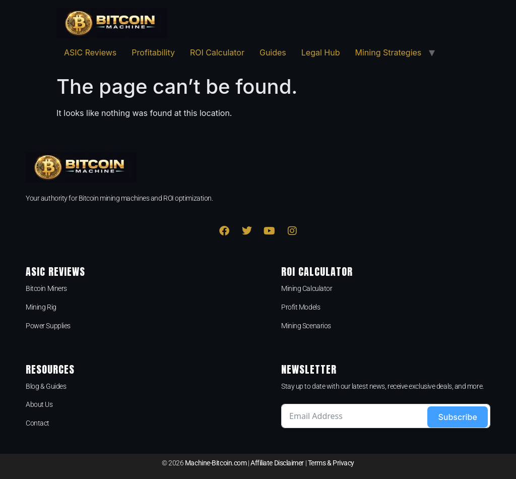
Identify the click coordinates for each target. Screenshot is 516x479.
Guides (273, 52)
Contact (37, 423)
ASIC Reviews (90, 52)
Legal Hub (320, 52)
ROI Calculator (217, 52)
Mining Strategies (388, 52)
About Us (39, 404)
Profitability (153, 52)
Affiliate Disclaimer (277, 463)
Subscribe (457, 417)
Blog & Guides (46, 386)
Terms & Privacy (331, 463)
